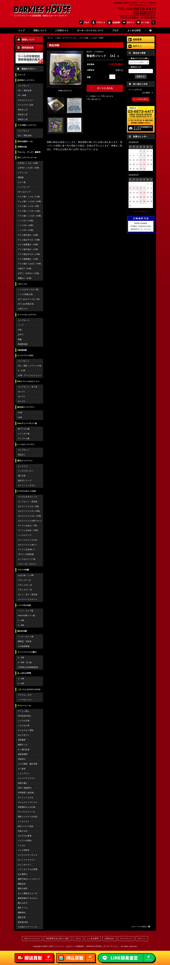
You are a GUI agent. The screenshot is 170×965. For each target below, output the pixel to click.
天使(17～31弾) (24, 268)
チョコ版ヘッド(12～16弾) (29, 201)
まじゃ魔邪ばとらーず (27, 893)
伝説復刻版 (22, 350)
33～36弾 (22, 95)
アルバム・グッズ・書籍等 (29, 152)
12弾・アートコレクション (30, 375)
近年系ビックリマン (26, 80)
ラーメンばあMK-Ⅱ (26, 549)
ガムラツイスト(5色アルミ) (30, 521)
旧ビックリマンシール (27, 157)
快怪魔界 (22, 740)
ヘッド (21, 325)
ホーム (50, 38)
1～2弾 (21, 679)
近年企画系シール (25, 141)
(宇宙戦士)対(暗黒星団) (28, 667)
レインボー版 (24, 434)
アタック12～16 (25, 585)
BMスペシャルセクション (28, 381)
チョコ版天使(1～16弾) (28, 235)
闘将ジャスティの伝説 (27, 817)
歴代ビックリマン (25, 461)
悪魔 (20, 339)
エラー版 (22, 182)
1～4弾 (21, 620)
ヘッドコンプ (24, 187)
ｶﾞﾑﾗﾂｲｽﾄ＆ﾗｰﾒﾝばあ (26, 491)
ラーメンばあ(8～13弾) (28, 530)
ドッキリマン (24, 821)
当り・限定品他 (24, 90)
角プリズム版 (24, 429)
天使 (20, 330)
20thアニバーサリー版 (27, 423)
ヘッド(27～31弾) (25, 230)
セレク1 (21, 391)
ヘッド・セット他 (25, 636)
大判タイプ (23, 309)
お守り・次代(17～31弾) (28, 273)
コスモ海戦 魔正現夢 (27, 764)
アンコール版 (24, 438)
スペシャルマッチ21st (27, 540)
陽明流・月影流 (24, 641)
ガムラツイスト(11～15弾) (29, 516)
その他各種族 (24, 646)
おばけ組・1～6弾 (26, 575)
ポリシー (142, 938)
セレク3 (21, 401)
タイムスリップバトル (27, 802)
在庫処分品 (22, 147)
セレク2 (21, 396)
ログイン (128, 22)
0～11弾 (21, 370)
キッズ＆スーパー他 (26, 559)
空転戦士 (22, 759)
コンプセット (24, 86)
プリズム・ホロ (24, 695)
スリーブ (21, 75)
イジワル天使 (24, 721)
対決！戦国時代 (24, 788)
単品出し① (23, 110)
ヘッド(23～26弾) (25, 225)
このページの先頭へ (140, 926)
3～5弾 (21, 683)
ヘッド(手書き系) (25, 294)
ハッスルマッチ (24, 535)
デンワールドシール (26, 812)
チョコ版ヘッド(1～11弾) (29, 197)
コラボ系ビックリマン (27, 125)
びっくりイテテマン (26, 860)
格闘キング (23, 745)
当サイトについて (32, 938)
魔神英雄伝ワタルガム (27, 898)
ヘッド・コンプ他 (25, 611)
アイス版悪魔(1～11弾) (28, 259)
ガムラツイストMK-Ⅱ (27, 545)
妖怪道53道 (23, 922)
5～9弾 (21, 625)
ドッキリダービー (25, 471)
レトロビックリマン (26, 444)
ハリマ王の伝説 (24, 605)
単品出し (22, 455)
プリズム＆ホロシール (27, 497)
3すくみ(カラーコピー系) (29, 299)
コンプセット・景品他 (27, 501)
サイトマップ (126, 938)
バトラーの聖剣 (24, 841)
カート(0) (142, 22)
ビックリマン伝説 (25, 105)
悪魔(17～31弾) (24, 278)
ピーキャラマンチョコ (27, 855)
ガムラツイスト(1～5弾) (28, 506)
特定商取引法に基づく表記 (57, 938)
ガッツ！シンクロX (26, 485)
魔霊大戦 (22, 917)
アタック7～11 (24, 580)
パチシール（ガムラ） (27, 564)
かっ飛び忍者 (24, 749)
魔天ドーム (23, 908)
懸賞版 (21, 177)
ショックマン (24, 773)
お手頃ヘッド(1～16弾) (28, 163)
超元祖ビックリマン (26, 407)
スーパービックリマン (27, 315)
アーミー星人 (24, 711)
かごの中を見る (140, 99)
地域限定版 (23, 344)
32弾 (20, 417)
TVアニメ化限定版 (26, 554)
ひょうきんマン (24, 865)
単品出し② (23, 114)
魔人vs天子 (23, 903)
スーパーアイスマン (26, 778)
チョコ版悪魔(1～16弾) (28, 244)
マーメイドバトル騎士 (27, 652)
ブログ (84, 22)
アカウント (98, 22)
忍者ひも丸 (23, 831)
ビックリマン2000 (25, 355)
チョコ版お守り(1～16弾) (29, 240)
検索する (141, 76)
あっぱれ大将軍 (24, 673)
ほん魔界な (23, 874)
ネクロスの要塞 (24, 836)
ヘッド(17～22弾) (25, 221)
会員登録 (114, 22)
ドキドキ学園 (23, 570)
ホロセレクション (25, 100)
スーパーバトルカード (27, 599)
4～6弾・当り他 (25, 662)
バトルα (21, 845)
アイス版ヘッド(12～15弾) (29, 216)
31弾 (20, 413)
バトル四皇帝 (24, 850)
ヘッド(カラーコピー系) (28, 289)
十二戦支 (22, 769)
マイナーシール (24, 706)
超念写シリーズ (24, 480)
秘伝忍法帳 (22, 631)
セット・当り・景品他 (27, 594)
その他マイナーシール (27, 927)
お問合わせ (109, 938)
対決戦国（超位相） (26, 792)
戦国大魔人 (23, 783)
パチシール (22, 284)
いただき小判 (24, 725)
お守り (21, 335)
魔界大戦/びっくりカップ (29, 879)
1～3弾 (21, 658)
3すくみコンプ (24, 192)
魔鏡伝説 (22, 884)
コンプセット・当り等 (27, 387)
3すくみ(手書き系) (26, 304)
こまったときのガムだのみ (29, 689)
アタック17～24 (25, 590)
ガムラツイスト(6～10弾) (29, 511)
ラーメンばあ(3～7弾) (27, 525)
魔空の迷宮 (23, 888)
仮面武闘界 (23, 754)
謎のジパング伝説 (25, 826)
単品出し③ (23, 119)
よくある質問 (93, 938)
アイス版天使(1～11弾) (28, 249)
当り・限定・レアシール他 (29, 366)
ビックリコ (23, 466)
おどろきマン (24, 735)
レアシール (23, 173)
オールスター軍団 (25, 730)
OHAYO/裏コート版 (26, 615)
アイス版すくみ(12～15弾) (29, 264)
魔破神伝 (22, 912)
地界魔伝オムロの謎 (26, 807)
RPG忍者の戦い (25, 716)
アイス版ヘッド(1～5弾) (28, 206)
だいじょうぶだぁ (25, 797)
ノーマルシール (24, 700)
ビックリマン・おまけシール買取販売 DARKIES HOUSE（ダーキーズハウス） (87, 946)
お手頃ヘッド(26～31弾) (28, 168)
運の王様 (22, 476)
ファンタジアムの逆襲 (27, 869)
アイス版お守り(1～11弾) (29, 254)
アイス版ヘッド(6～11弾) (29, 211)
